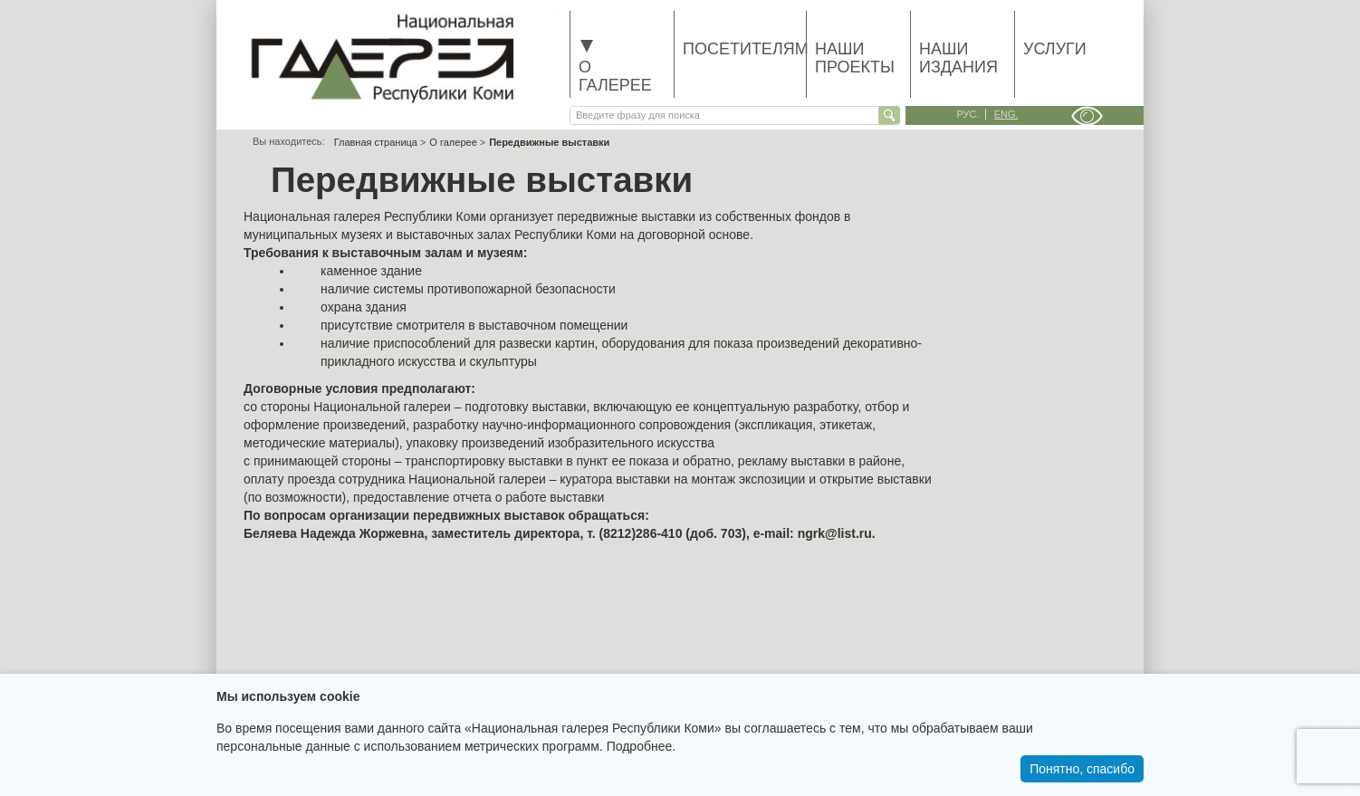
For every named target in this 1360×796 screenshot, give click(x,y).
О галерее (615, 67)
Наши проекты (855, 58)
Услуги (1055, 49)
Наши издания (958, 58)
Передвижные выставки (549, 142)
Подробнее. (641, 746)
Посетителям (744, 49)
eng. (1006, 114)
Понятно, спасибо (1082, 769)
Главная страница (375, 142)
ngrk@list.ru (835, 533)
